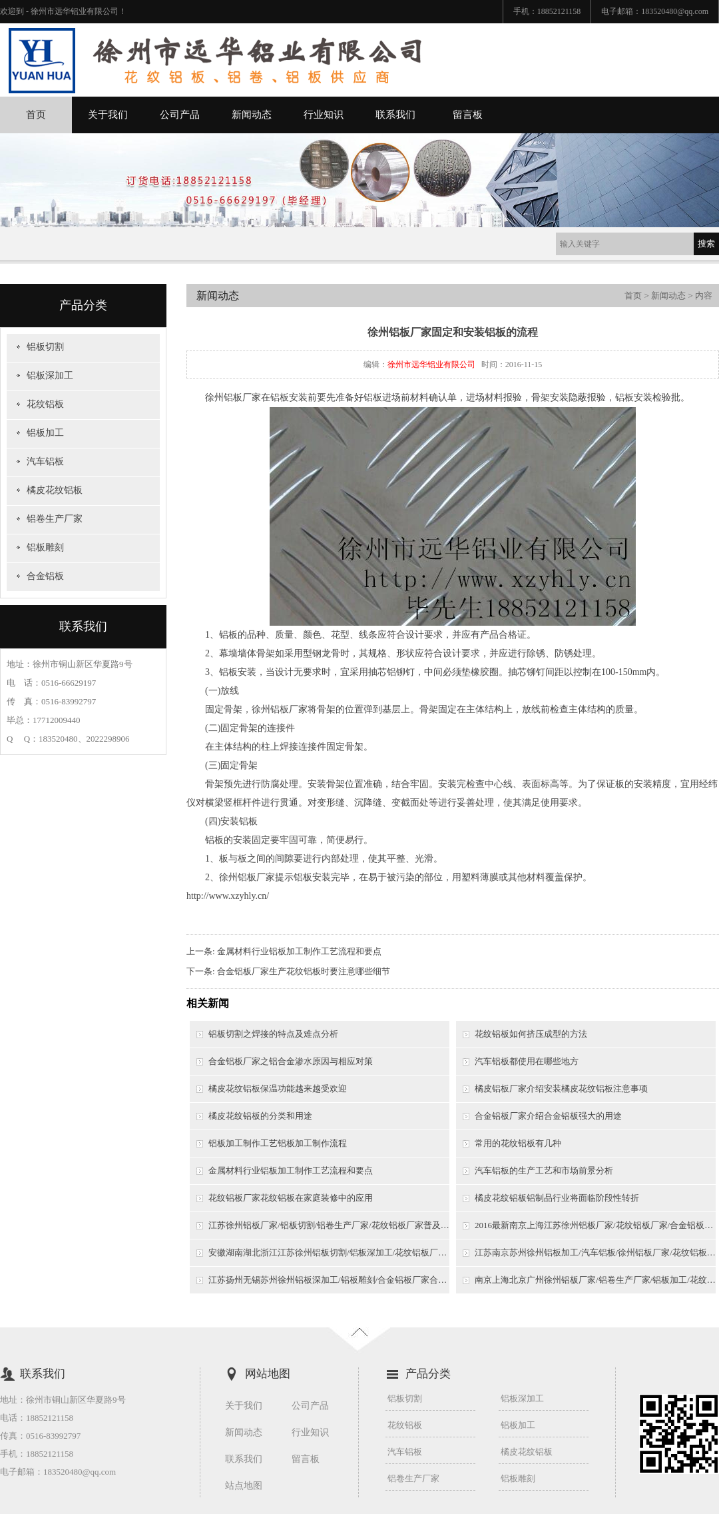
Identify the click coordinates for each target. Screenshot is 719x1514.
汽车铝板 (45, 461)
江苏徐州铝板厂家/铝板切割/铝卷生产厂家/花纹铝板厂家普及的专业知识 (328, 1225)
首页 (36, 114)
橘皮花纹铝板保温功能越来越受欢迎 (277, 1089)
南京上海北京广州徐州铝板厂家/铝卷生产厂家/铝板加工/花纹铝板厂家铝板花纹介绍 (595, 1280)
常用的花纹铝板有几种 (518, 1143)
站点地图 (243, 1486)
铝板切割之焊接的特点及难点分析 (273, 1034)
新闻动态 (252, 114)
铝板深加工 (50, 375)
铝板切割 (45, 347)
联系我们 (395, 114)
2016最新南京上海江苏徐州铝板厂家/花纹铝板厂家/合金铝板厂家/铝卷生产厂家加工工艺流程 (595, 1225)
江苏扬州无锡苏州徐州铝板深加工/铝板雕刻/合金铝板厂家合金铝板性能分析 (328, 1280)
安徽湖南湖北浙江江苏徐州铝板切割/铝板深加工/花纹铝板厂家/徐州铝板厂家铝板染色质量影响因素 (328, 1252)
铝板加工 (45, 433)
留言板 (468, 114)
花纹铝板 (45, 404)
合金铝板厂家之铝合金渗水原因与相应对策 (290, 1061)
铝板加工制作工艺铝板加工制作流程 (277, 1143)
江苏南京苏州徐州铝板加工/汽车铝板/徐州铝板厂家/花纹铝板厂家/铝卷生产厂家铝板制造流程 (595, 1252)
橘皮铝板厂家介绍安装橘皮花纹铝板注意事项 (561, 1089)
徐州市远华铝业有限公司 (431, 364)
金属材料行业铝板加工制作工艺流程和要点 (299, 951)
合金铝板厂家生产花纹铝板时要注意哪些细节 (303, 971)
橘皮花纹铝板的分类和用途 (260, 1116)
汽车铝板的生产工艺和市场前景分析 (544, 1170)
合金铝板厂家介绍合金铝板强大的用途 (548, 1116)
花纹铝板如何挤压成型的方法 (531, 1034)
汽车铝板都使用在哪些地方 (527, 1061)
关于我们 (108, 114)
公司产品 (180, 114)
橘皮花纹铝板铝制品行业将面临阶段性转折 (557, 1198)
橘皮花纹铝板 (55, 490)
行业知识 (324, 114)
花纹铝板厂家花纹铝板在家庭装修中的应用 (290, 1198)
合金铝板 (45, 576)
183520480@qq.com (674, 11)
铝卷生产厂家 (55, 519)
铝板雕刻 (45, 547)
